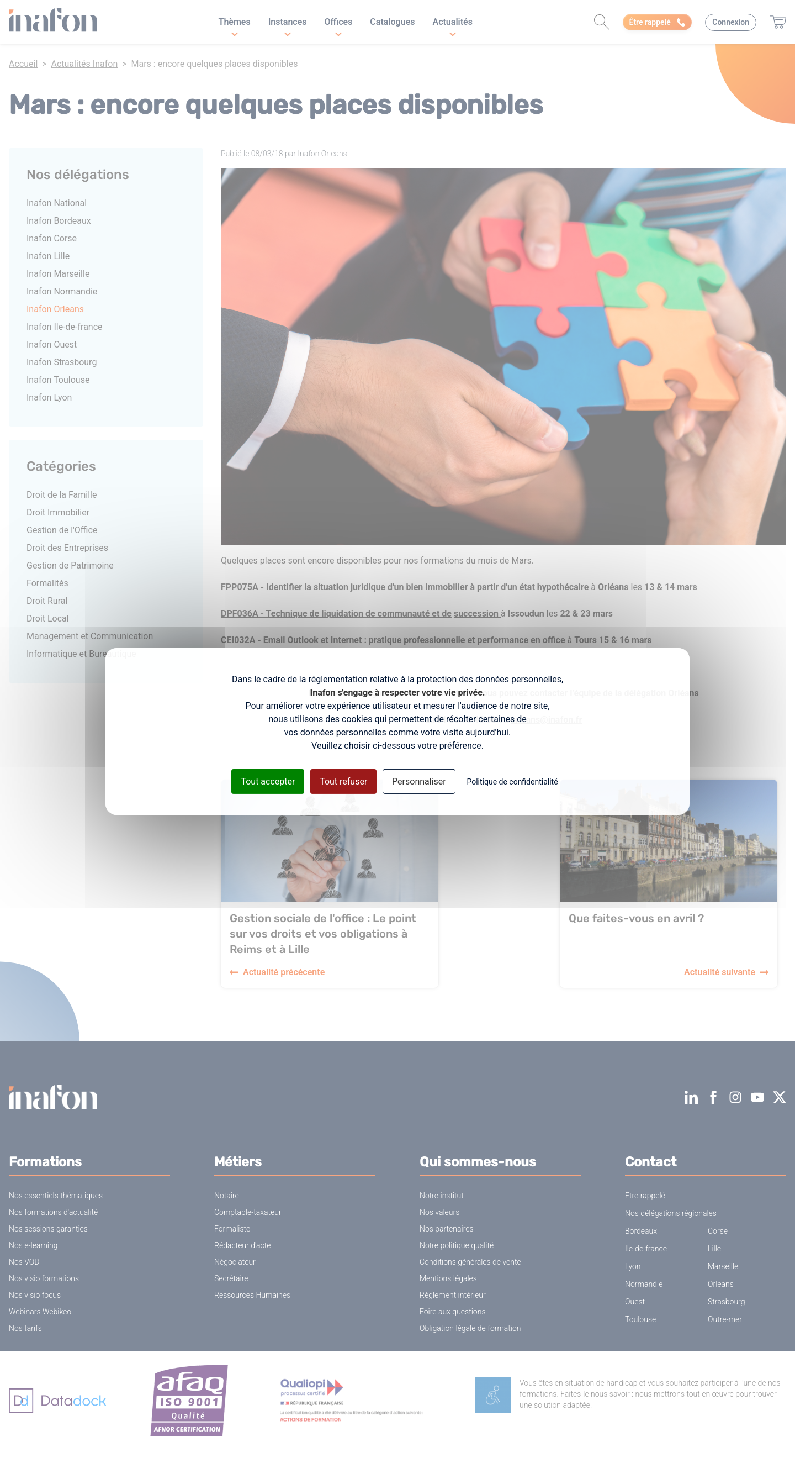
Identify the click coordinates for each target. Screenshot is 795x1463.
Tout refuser (343, 781)
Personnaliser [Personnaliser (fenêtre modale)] (419, 781)
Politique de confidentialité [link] (512, 781)
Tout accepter (268, 781)
